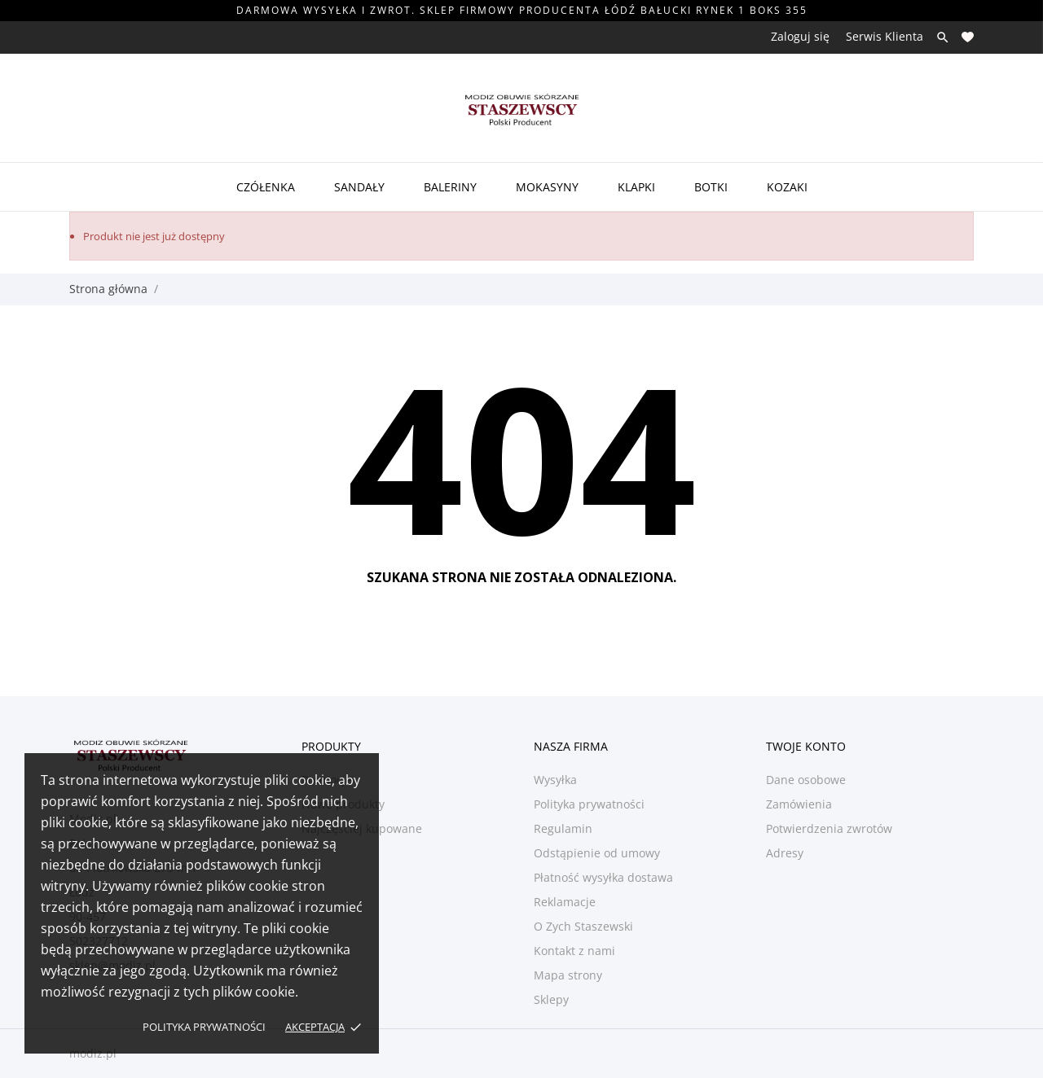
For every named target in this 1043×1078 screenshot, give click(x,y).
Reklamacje (565, 901)
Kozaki (787, 187)
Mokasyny (547, 187)
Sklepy (551, 999)
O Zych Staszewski (583, 926)
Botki (711, 187)
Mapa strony (568, 975)
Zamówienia (799, 804)
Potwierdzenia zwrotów (829, 828)
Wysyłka (555, 779)
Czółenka (265, 187)
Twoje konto (806, 746)
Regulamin (563, 828)
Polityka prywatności (204, 1026)
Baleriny (450, 187)
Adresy (784, 853)
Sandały (359, 187)
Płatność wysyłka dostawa (603, 877)
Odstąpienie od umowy (597, 853)
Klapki (636, 187)
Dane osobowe (806, 779)
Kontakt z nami (574, 950)
